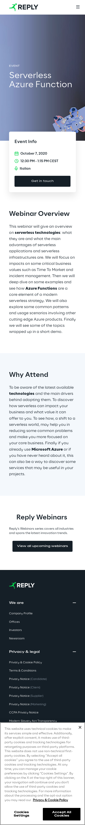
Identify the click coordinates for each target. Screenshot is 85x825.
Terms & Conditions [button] (22, 670)
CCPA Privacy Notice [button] (24, 712)
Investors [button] (15, 630)
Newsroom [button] (16, 638)
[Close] (80, 727)
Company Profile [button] (21, 613)
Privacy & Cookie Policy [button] (25, 662)
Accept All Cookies (61, 814)
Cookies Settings (21, 814)
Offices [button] (14, 622)
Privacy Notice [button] (28, 679)
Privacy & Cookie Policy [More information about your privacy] (50, 800)
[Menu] (77, 7)
